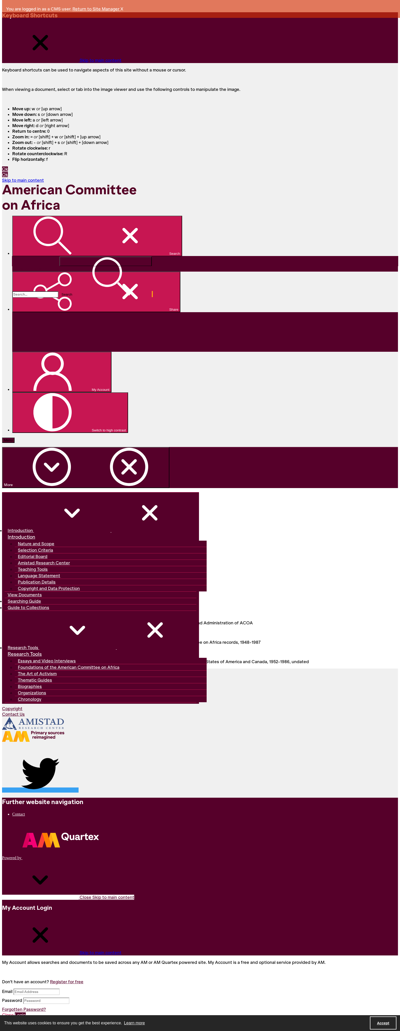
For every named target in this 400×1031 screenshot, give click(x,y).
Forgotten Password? (24, 1009)
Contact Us (13, 714)
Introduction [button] (98, 530)
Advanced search (29, 268)
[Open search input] (97, 236)
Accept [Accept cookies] (383, 1023)
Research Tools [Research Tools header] (25, 654)
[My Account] (61, 372)
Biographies (30, 686)
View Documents (25, 594)
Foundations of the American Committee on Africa (68, 667)
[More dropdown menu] (85, 467)
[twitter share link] (40, 790)
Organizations (32, 692)
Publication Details (37, 582)
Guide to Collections (28, 607)
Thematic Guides (35, 680)
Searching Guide (24, 601)
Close (68, 897)
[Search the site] (35, 294)
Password (12, 1000)
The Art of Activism (37, 673)
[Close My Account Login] (61, 952)
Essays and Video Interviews (47, 660)
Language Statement (39, 575)
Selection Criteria (35, 550)
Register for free (66, 981)
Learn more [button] (134, 1023)
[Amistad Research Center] (33, 724)
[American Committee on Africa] (78, 208)
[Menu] (8, 440)
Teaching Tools (33, 569)
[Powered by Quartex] (50, 857)
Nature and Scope (36, 543)
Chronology (29, 699)
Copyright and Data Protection (49, 588)
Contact (18, 814)
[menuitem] (205, 814)
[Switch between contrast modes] (70, 412)
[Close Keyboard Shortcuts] (61, 60)
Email (7, 991)
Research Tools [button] (100, 647)
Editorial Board (32, 556)
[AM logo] (33, 737)
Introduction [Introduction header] (21, 537)
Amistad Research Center (44, 562)
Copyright (12, 708)
